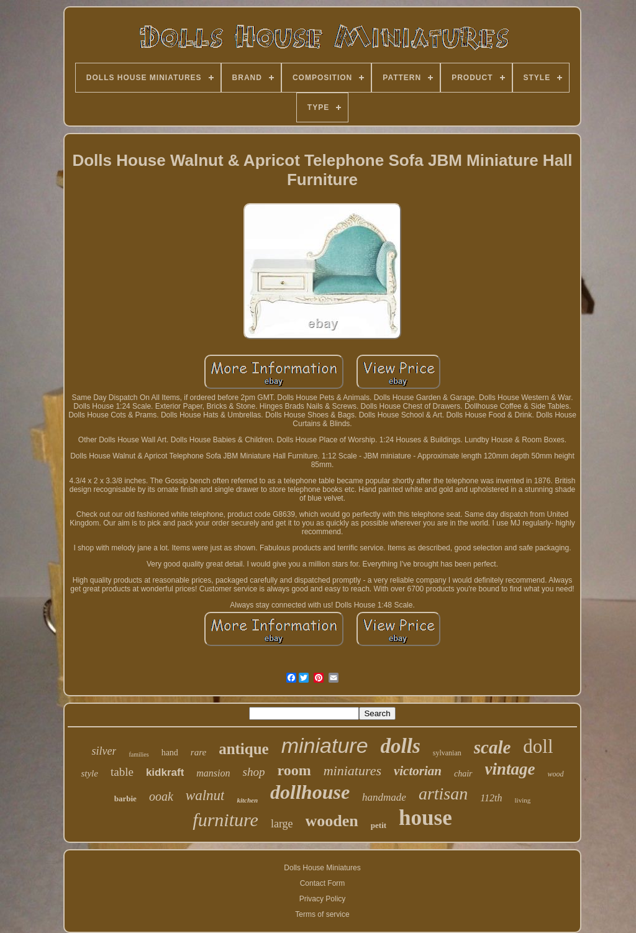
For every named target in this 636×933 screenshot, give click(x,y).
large (282, 823)
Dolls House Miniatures (322, 867)
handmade (384, 797)
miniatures (352, 770)
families (138, 754)
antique (244, 748)
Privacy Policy (322, 898)
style (89, 773)
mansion (213, 773)
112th (491, 798)
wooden (332, 821)
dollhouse (310, 792)
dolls (400, 746)
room (294, 770)
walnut (205, 795)
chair (463, 773)
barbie (125, 798)
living (523, 800)
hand (169, 752)
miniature (324, 745)
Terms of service (322, 914)
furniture (225, 819)
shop (254, 771)
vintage (510, 769)
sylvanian (447, 753)
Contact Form (322, 883)
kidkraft (165, 772)
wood (556, 774)
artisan (443, 793)
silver (103, 751)
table (122, 771)
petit (378, 825)
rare (198, 752)
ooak (161, 796)
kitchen (247, 800)
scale (492, 747)
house (425, 818)
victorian (418, 770)
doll (538, 746)
